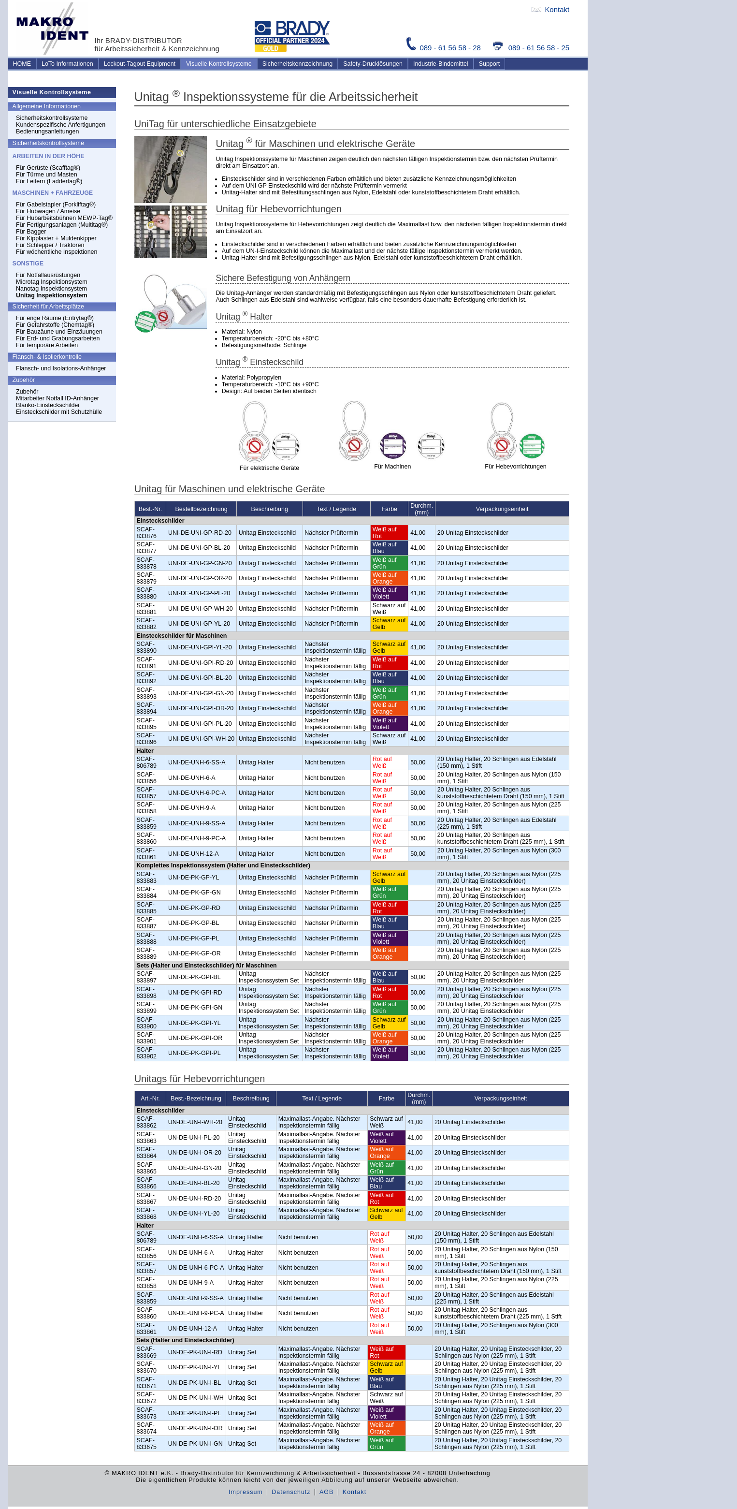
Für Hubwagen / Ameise (48, 211)
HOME (22, 63)
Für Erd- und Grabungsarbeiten (58, 338)
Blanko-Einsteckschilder (48, 405)
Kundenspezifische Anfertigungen (60, 124)
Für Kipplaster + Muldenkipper (56, 238)
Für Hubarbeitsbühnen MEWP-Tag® (64, 218)
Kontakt (550, 9)
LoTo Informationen (67, 63)
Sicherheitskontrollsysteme (51, 118)
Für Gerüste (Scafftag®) (48, 167)
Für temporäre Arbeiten (47, 345)
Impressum (246, 1492)
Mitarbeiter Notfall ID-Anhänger (57, 398)
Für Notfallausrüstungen (48, 275)
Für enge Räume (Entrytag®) (55, 318)
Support (489, 63)
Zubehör (27, 391)
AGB (326, 1492)
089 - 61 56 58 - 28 (444, 48)
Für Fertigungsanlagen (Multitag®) (62, 224)
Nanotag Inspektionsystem (51, 288)
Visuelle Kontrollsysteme (219, 63)
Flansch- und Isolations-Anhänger (61, 368)
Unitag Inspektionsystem (51, 295)
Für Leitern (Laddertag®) (49, 181)
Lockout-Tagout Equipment (139, 63)
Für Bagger (31, 231)
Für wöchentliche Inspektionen (56, 252)
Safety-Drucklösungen (373, 63)
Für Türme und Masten (46, 174)
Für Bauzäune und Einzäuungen (59, 331)
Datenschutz (291, 1492)
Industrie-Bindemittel (440, 63)
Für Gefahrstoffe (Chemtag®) (55, 325)
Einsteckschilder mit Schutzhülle (59, 412)
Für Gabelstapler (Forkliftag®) (56, 204)
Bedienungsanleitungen (47, 131)
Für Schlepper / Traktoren (50, 245)
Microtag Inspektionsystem (51, 281)
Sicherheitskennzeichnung (297, 63)
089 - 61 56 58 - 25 (531, 48)
